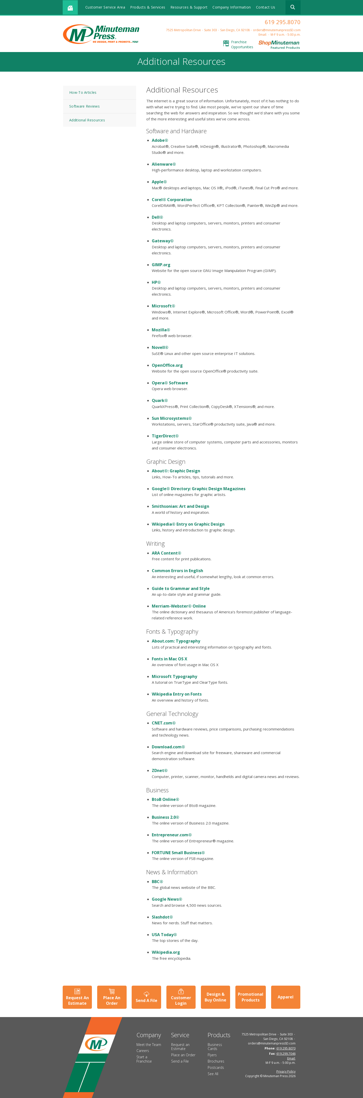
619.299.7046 (286, 1053)
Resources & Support (189, 7)
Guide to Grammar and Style (181, 588)
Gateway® (163, 241)
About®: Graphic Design (176, 471)
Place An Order (111, 1000)
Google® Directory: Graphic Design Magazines (198, 488)
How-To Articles (83, 92)
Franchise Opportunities (242, 44)
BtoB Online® (165, 799)
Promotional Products (250, 996)
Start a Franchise (144, 1059)
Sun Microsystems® (172, 418)
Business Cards (215, 1046)
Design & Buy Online (215, 996)
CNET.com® (164, 723)
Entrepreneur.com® (172, 835)
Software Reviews (84, 106)
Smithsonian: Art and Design (180, 506)
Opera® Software (170, 383)
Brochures (216, 1061)
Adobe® (160, 140)
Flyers (212, 1055)
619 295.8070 (283, 22)
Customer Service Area (105, 7)
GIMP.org (161, 264)
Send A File (146, 1000)
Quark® (160, 400)
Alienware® (164, 164)
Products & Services (147, 7)
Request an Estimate (180, 1046)
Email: (263, 34)
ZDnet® (160, 770)
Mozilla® (161, 330)
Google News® (167, 899)
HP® (156, 282)
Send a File (180, 1061)
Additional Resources (87, 120)
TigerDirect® (165, 436)
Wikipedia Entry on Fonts (177, 694)
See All (213, 1073)
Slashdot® (162, 917)
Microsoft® (163, 306)
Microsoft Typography (174, 676)
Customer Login (181, 1000)
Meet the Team (148, 1044)
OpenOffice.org (167, 365)
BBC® (157, 881)
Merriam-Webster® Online (179, 606)
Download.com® (168, 747)
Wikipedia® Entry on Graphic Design (188, 524)
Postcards (216, 1067)
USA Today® (164, 934)
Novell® (160, 347)
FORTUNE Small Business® (178, 852)
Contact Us (265, 7)
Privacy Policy (286, 1071)
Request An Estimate (77, 1000)
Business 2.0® (165, 817)
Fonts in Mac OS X (169, 659)
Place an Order (183, 1055)
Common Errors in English (177, 570)
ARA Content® (166, 553)
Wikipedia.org (166, 952)
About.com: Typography (176, 641)
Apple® (159, 182)
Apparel (286, 997)
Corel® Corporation (172, 199)
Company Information (231, 7)
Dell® (157, 217)
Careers (142, 1050)
